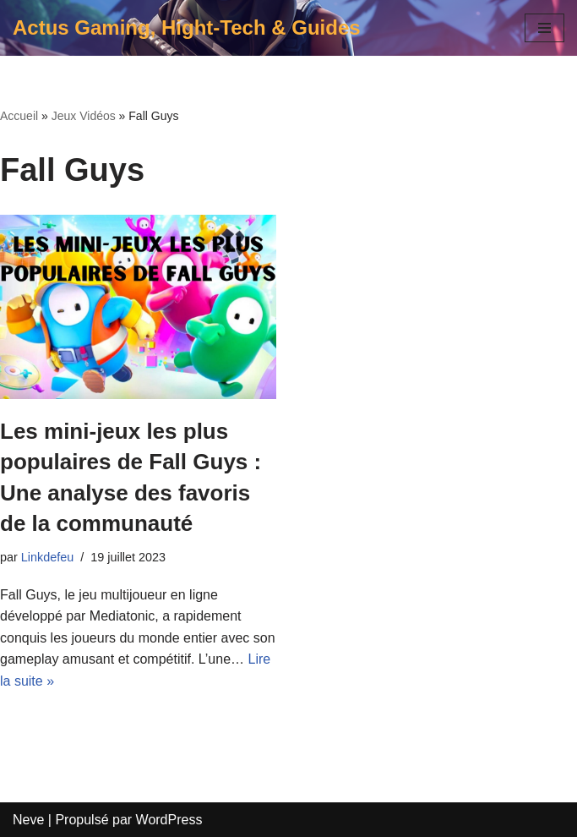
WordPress (169, 819)
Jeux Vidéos (84, 116)
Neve (28, 819)
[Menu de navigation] (544, 28)
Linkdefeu (47, 557)
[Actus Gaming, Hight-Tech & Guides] (187, 28)
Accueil (19, 116)
